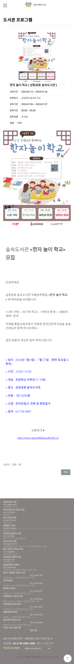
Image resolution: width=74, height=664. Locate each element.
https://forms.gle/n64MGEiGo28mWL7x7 (38, 438)
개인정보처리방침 (11, 648)
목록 (65, 472)
